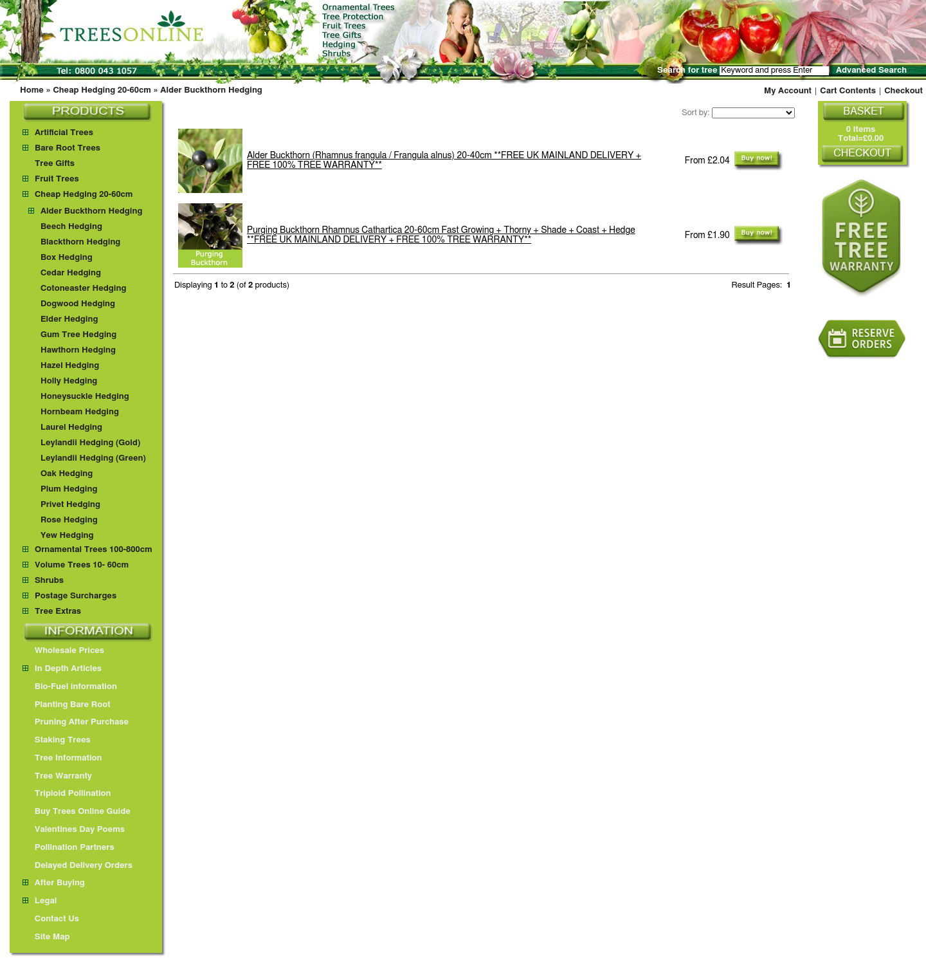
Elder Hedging (69, 319)
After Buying (54, 883)
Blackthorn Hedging (80, 242)
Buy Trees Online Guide (77, 811)
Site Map (46, 937)
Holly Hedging (69, 381)
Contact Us (51, 919)
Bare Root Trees (67, 148)
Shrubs (49, 580)
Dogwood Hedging (78, 304)
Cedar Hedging (71, 273)
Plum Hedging (69, 489)
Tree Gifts (55, 164)
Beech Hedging (71, 227)
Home (32, 90)
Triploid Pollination (67, 793)
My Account (788, 91)
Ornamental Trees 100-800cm (93, 550)
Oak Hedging (67, 474)
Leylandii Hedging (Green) (93, 458)
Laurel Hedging (71, 427)
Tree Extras (58, 611)
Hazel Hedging (70, 366)
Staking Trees (57, 740)
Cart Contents (848, 91)
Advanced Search (871, 70)
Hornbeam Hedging (80, 412)
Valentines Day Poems (74, 829)
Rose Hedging (69, 520)
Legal (40, 901)
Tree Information (62, 758)
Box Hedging (67, 257)
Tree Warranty (57, 776)
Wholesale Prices (63, 651)
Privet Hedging (70, 505)
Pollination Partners (68, 847)
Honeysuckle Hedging (85, 396)
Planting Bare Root (67, 705)
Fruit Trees (57, 179)
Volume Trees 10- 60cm (82, 565)
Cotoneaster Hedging (83, 288)
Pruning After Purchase (76, 722)
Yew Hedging (67, 535)
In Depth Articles (62, 669)
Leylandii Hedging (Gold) (90, 443)
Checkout (903, 91)
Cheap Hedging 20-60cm (102, 90)
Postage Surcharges (75, 596)
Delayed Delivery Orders (77, 865)
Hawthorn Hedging (78, 350)
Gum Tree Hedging (78, 335)
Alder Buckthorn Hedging (211, 90)
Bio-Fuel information (70, 687)
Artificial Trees (64, 133)
